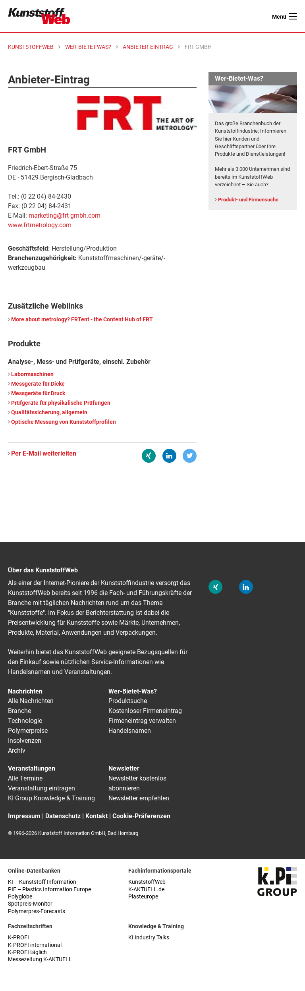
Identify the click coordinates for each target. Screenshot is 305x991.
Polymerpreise (28, 730)
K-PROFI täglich (27, 952)
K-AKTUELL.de (146, 889)
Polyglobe (20, 896)
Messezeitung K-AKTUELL (40, 959)
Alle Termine (25, 778)
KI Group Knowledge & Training (51, 798)
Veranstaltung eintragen (41, 788)
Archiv (16, 750)
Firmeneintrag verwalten (142, 720)
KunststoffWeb (147, 882)
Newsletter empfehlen (138, 798)
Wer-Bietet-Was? (132, 691)
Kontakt (96, 816)
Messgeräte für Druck (38, 393)
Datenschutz (63, 816)
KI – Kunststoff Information (42, 882)
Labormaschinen (32, 374)
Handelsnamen (129, 730)
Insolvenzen (24, 740)
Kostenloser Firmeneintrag (145, 711)
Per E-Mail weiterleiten (43, 453)
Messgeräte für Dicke (38, 384)
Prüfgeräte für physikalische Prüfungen (60, 403)
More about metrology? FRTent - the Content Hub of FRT (82, 319)
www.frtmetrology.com (39, 225)
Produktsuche (127, 701)
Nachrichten (25, 691)
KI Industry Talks (148, 937)
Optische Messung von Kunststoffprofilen (63, 422)
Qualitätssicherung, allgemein (49, 412)
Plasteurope (143, 896)
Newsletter (123, 768)
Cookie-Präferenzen (141, 816)
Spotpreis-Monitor (30, 903)
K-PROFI (18, 937)
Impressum (24, 816)
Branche (19, 711)
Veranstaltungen (31, 768)
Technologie (25, 720)
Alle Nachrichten (31, 701)
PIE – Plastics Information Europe (49, 889)
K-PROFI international (35, 945)
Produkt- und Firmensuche (248, 200)
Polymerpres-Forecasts (36, 911)
